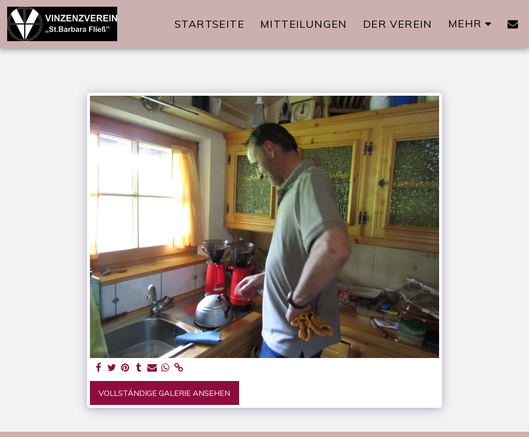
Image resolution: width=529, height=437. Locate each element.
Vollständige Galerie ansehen (164, 393)
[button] (512, 24)
